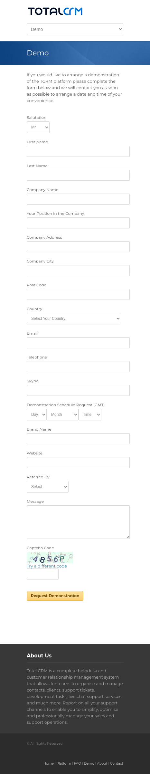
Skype (32, 380)
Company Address (44, 237)
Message (35, 501)
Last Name (37, 165)
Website (34, 453)
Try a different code (47, 566)
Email (32, 333)
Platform (63, 763)
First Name (37, 141)
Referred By (38, 476)
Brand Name (39, 429)
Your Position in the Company (55, 213)
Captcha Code (40, 547)
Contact (116, 763)
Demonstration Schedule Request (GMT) (66, 404)
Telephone (37, 357)
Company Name (42, 189)
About (102, 763)
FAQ (77, 763)
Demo (89, 763)
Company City (40, 261)
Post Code (36, 284)
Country (34, 308)
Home (48, 763)
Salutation (36, 117)
